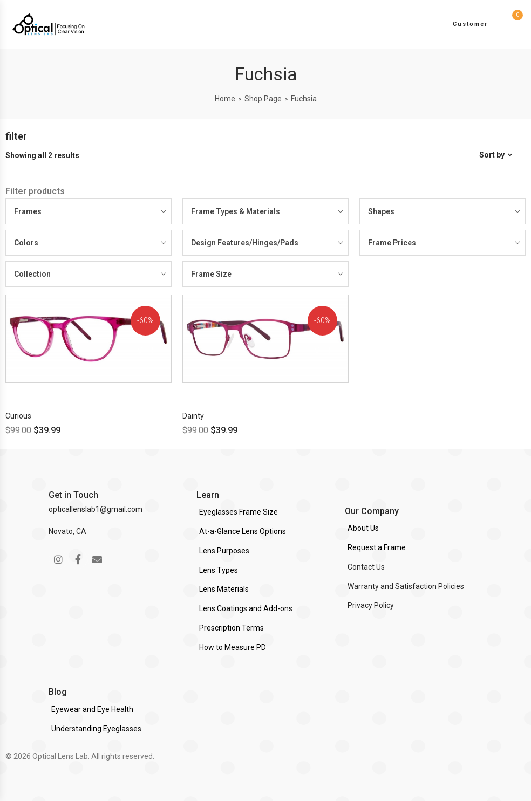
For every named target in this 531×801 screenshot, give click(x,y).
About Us (363, 528)
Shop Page (263, 98)
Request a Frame (377, 547)
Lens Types (218, 570)
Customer (470, 24)
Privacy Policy (371, 605)
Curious (18, 416)
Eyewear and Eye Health (92, 709)
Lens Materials (224, 589)
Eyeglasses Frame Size (238, 512)
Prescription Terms (231, 628)
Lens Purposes (224, 550)
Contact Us (366, 567)
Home (225, 98)
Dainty (193, 416)
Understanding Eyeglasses (96, 728)
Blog (58, 692)
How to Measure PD (232, 647)
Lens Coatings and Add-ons (245, 608)
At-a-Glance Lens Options (242, 531)
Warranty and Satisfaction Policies (406, 586)
